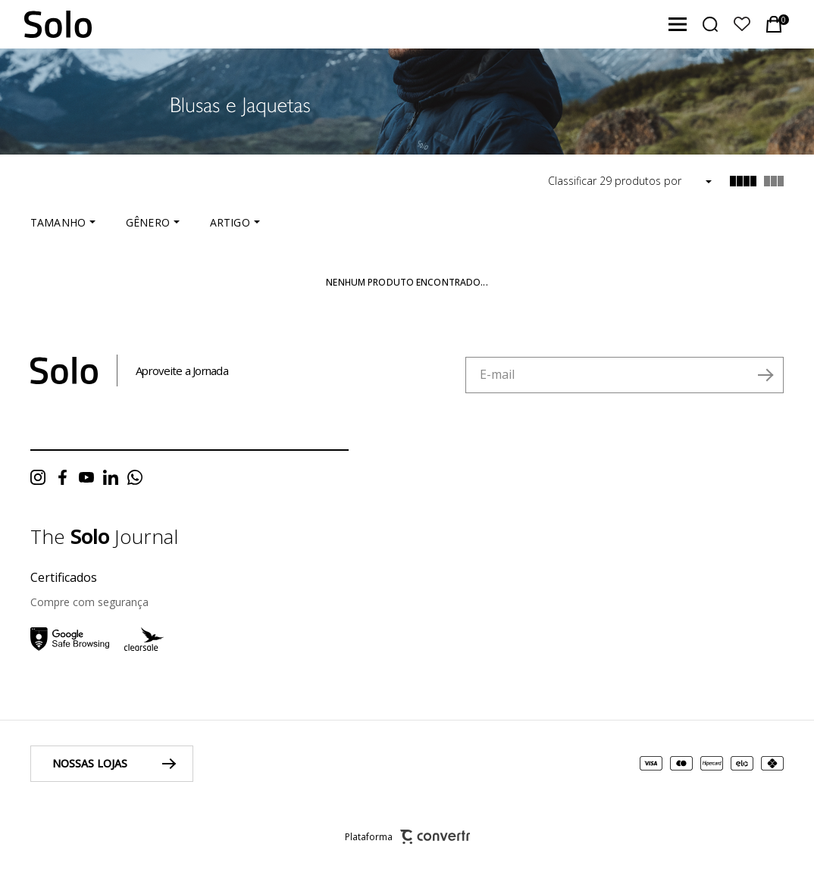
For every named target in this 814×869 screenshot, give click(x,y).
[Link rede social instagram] (41, 477)
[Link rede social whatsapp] (138, 477)
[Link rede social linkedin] (114, 477)
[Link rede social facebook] (66, 477)
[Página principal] (46, 24)
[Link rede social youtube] (90, 477)
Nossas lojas (89, 763)
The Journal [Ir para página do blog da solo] (104, 536)
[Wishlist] (742, 24)
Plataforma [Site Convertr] (407, 837)
